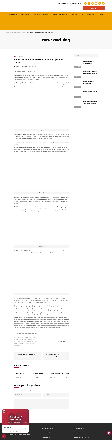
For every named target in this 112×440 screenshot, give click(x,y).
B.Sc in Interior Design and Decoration (58, 321)
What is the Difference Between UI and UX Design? (89, 83)
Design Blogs (13, 32)
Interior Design (21, 32)
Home (7, 32)
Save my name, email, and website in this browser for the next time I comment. (37, 411)
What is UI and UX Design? (90, 91)
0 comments (32, 66)
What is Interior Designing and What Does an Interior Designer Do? (90, 73)
